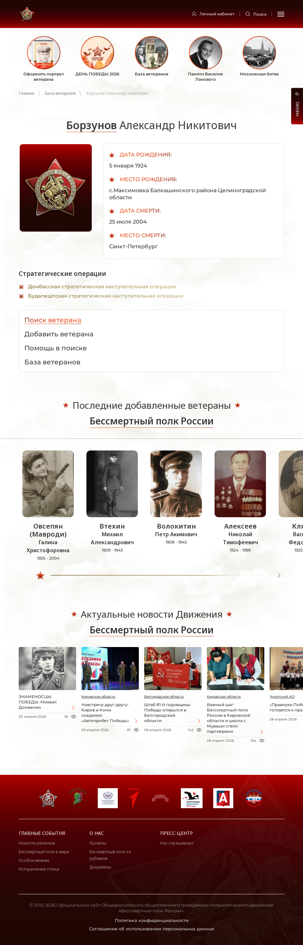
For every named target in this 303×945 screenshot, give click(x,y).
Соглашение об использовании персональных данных (151, 928)
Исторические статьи (39, 869)
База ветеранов (60, 93)
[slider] (40, 575)
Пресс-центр (176, 833)
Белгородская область (164, 696)
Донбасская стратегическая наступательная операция (102, 286)
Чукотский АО (282, 696)
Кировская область (98, 696)
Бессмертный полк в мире (44, 852)
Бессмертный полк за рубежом (110, 855)
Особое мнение (34, 860)
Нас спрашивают (177, 843)
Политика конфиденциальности (152, 920)
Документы (100, 867)
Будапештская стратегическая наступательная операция (105, 296)
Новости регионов (37, 843)
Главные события (42, 833)
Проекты (97, 843)
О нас (96, 833)
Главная (26, 93)
